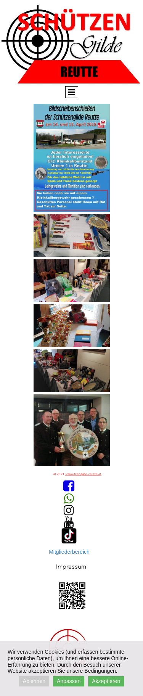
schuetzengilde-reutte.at (83, 474)
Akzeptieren (106, 681)
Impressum (71, 567)
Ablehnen (34, 681)
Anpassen (68, 681)
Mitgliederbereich (69, 552)
